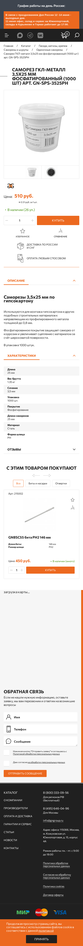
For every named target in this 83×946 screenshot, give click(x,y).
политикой (46, 930)
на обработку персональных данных (46, 762)
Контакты (11, 848)
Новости (10, 840)
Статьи (9, 832)
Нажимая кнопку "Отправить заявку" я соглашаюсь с (40, 752)
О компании (13, 800)
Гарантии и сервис (18, 824)
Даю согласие (39, 762)
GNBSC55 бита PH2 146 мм (29, 537)
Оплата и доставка (18, 816)
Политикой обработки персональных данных (36, 753)
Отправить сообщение (25, 773)
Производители (16, 808)
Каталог (11, 792)
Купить (58, 220)
